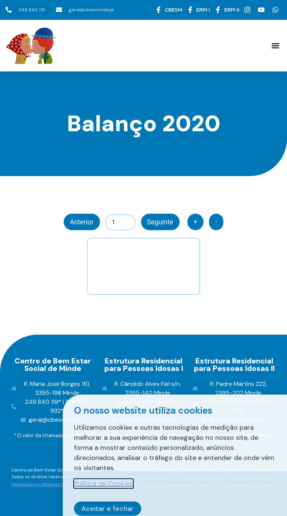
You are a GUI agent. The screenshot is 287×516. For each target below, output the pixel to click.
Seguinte (160, 222)
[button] (275, 45)
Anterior (82, 222)
